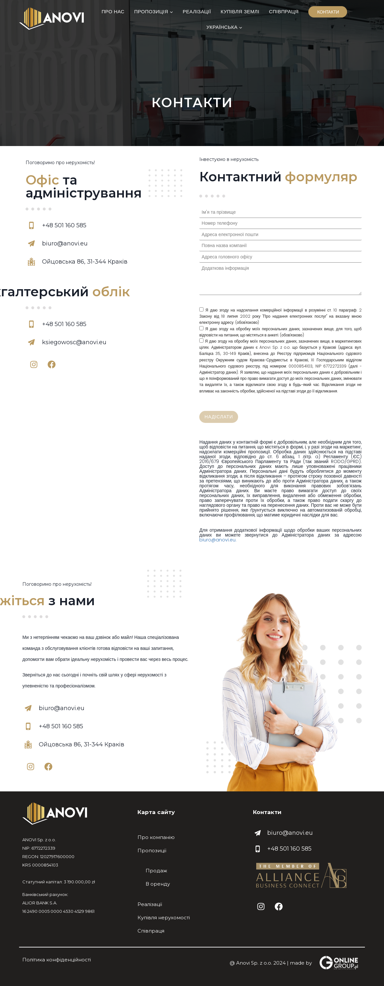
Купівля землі (240, 11)
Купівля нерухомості (163, 917)
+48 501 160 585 (289, 848)
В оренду (158, 884)
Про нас (113, 11)
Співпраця (284, 11)
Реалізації (197, 11)
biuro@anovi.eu (290, 832)
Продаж (156, 870)
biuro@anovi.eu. (217, 540)
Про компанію (156, 837)
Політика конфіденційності (56, 960)
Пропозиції (151, 850)
